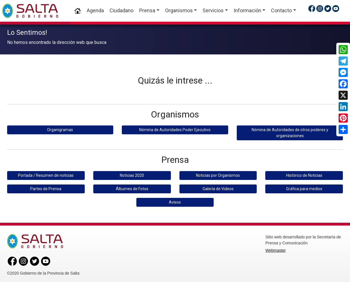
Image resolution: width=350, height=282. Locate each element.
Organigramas (60, 129)
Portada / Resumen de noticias (46, 174)
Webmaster (275, 249)
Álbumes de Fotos (132, 188)
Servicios (213, 10)
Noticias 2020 (132, 174)
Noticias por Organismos (218, 174)
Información (247, 10)
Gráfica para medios (304, 188)
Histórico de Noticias (304, 174)
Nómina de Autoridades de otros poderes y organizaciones (290, 132)
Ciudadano (121, 10)
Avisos (175, 201)
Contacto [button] (281, 10)
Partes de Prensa (45, 188)
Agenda (95, 10)
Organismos (179, 10)
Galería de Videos (218, 188)
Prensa (147, 10)
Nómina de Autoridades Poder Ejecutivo (175, 129)
